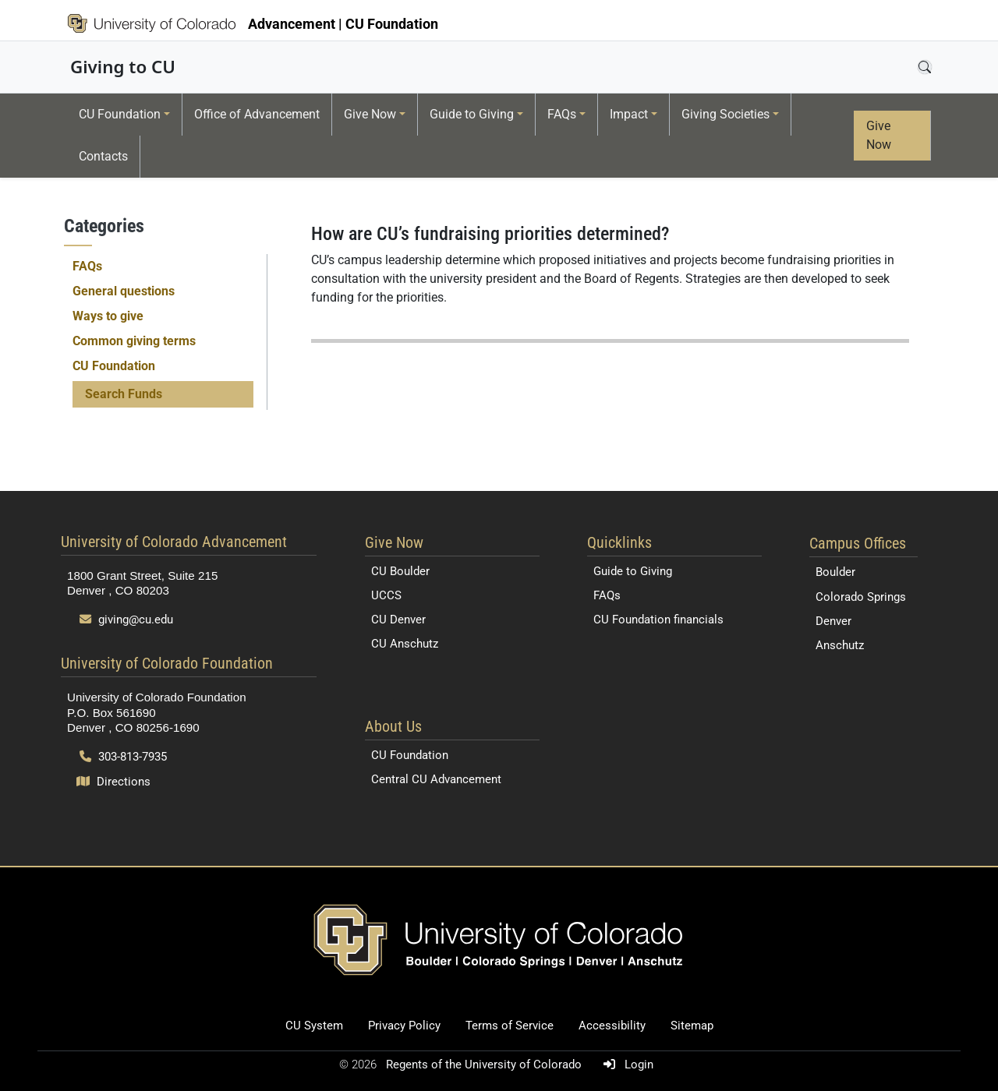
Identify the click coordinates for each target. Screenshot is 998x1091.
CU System (314, 1026)
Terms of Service (509, 1026)
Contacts (103, 156)
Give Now (370, 114)
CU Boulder (400, 571)
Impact (629, 114)
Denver (833, 621)
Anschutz (840, 645)
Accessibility (612, 1026)
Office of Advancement (257, 114)
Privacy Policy (404, 1026)
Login (625, 1064)
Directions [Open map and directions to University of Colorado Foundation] (113, 782)
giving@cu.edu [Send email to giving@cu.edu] (126, 620)
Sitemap (692, 1026)
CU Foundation (120, 114)
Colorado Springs (861, 597)
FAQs (561, 114)
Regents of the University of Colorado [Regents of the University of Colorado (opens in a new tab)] (485, 1064)
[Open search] (925, 67)
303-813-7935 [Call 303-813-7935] (123, 757)
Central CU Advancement (436, 779)
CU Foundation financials (658, 620)
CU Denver (398, 620)
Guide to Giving (472, 114)
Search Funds (123, 394)
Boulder (835, 572)
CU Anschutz (404, 644)
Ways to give (108, 316)
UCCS (386, 595)
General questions (124, 291)
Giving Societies (725, 114)
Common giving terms (134, 341)
